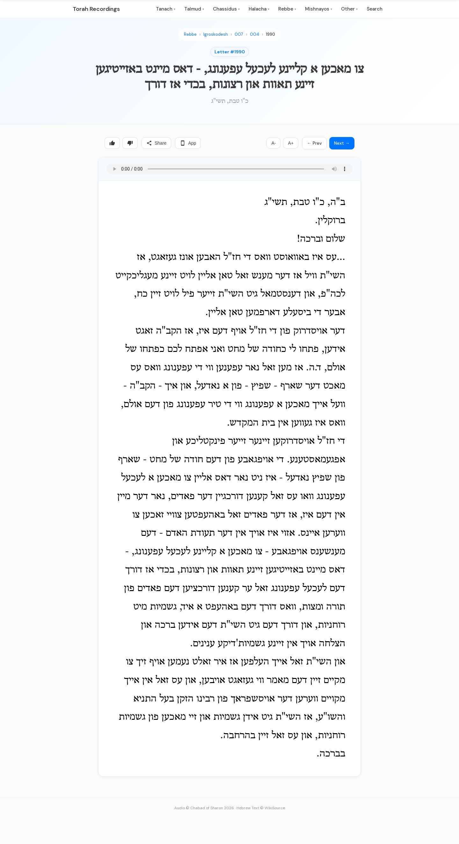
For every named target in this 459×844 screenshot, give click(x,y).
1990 (270, 34)
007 (239, 34)
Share (156, 143)
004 (254, 34)
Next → (342, 143)
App (188, 143)
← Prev (314, 143)
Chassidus (226, 9)
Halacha (259, 9)
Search (374, 9)
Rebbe (287, 9)
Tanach (165, 9)
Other (349, 9)
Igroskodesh (215, 34)
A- (273, 143)
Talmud (194, 9)
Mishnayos (318, 9)
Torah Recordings (96, 9)
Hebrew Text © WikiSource (261, 807)
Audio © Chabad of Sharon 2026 (204, 807)
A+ (291, 143)
